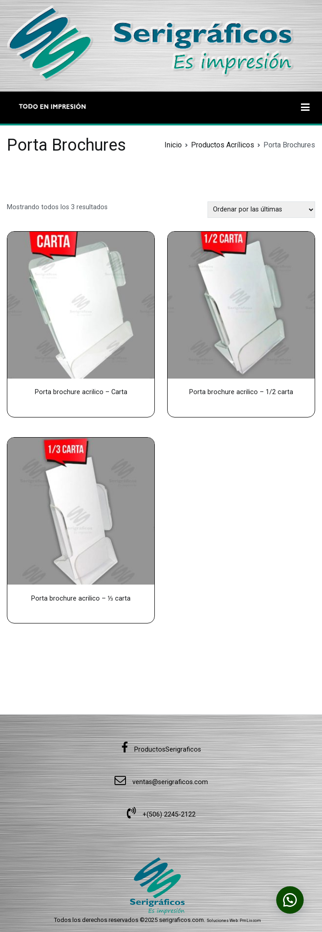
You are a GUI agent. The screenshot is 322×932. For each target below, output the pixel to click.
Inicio (173, 145)
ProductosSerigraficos (161, 749)
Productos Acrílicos (222, 145)
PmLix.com (250, 920)
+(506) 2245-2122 (161, 814)
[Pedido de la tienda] (261, 209)
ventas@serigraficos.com (161, 782)
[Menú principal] (305, 108)
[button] (290, 900)
